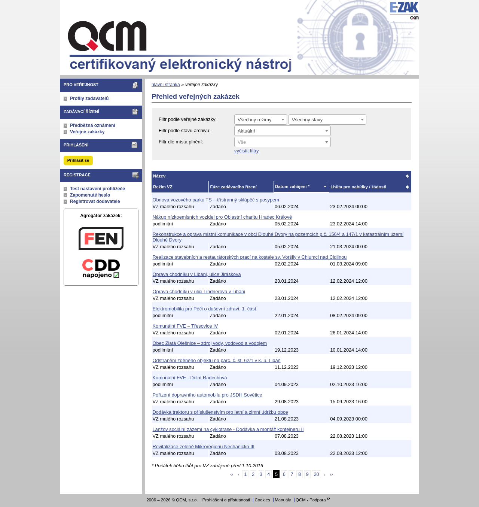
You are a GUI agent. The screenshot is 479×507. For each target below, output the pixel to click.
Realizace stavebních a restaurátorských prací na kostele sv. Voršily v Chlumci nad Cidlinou (250, 257)
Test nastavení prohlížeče (97, 188)
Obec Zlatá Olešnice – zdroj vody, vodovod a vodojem (210, 343)
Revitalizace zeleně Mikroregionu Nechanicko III (203, 446)
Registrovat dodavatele (95, 201)
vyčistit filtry (246, 151)
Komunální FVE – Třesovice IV (185, 326)
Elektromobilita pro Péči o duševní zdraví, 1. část (204, 309)
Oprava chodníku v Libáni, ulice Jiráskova (197, 274)
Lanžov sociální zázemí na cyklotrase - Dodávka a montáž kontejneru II (228, 429)
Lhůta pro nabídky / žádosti (358, 187)
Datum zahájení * (292, 186)
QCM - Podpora (311, 500)
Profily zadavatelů (89, 98)
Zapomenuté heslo (90, 195)
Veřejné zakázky (87, 131)
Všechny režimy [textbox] (254, 119)
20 (316, 474)
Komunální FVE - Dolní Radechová (190, 377)
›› (331, 474)
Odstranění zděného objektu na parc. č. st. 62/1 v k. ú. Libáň (217, 360)
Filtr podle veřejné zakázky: (188, 119)
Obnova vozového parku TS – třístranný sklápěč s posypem (216, 200)
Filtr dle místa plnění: (181, 142)
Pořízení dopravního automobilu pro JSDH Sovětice (207, 395)
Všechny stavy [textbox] (307, 119)
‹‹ (232, 474)
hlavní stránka (166, 84)
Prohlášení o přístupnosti (226, 500)
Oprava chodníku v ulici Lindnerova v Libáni (199, 291)
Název (159, 176)
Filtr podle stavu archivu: (185, 130)
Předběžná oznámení (92, 125)
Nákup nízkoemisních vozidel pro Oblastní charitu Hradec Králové (222, 217)
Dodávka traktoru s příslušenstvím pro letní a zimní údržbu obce (220, 412)
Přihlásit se (78, 160)
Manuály (283, 500)
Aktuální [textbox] (246, 131)
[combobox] (260, 119)
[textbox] (282, 142)
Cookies (262, 500)
